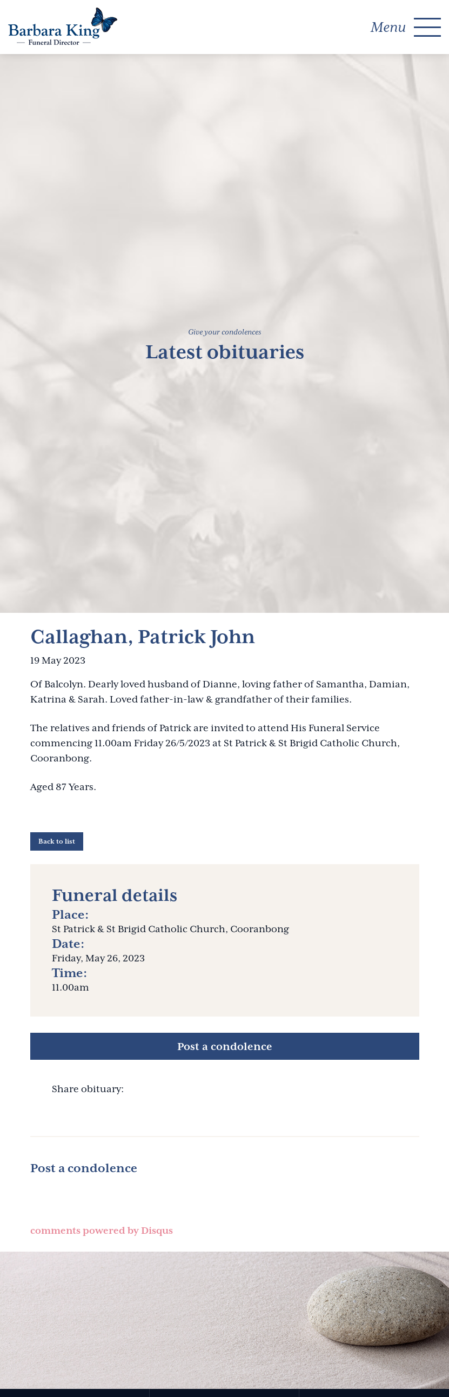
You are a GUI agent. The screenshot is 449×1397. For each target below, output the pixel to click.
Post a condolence (224, 1046)
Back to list (56, 841)
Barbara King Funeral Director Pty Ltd (62, 26)
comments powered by (101, 1230)
